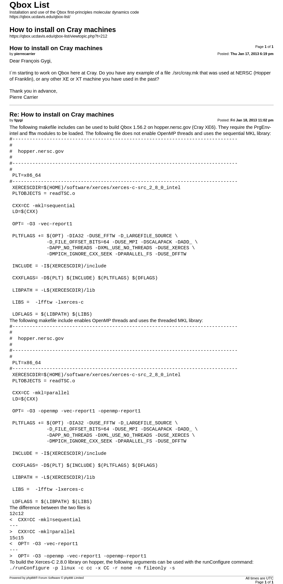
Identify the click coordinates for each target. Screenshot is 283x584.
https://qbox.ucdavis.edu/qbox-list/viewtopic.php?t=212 (58, 36)
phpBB (30, 577)
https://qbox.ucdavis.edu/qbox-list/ (39, 17)
